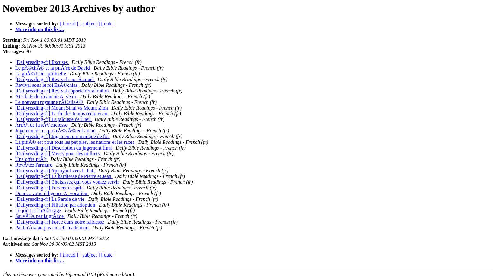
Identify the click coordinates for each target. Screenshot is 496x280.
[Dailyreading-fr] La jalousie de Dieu (53, 119)
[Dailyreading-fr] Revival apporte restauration (62, 90)
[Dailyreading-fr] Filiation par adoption (55, 204)
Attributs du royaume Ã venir (46, 96)
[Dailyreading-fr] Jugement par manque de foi (62, 136)
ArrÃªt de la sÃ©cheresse (42, 125)
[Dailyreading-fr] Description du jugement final (64, 147)
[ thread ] (69, 23)
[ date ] (108, 23)
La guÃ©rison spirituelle (41, 73)
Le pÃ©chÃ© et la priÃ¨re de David (53, 68)
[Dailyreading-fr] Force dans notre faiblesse (60, 222)
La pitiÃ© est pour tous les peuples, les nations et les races (75, 142)
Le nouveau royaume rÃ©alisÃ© (49, 102)
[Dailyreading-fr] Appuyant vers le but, (55, 170)
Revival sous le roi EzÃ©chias (47, 85)
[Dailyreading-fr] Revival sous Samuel (55, 79)
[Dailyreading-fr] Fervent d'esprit (49, 187)
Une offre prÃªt (31, 159)
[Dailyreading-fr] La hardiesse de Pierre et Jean (64, 176)
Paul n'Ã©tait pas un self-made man (52, 227)
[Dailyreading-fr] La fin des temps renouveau (61, 113)
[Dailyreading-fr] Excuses (42, 62)
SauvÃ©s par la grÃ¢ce (40, 216)
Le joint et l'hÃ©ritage (38, 210)
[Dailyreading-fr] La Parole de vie (50, 199)
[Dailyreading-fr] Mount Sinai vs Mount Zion (62, 108)
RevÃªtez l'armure (34, 165)
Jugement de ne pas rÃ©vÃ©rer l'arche (55, 130)
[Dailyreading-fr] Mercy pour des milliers (58, 153)
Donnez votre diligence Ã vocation (52, 193)
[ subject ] (90, 23)
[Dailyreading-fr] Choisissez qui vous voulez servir (67, 182)
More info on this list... (39, 29)
